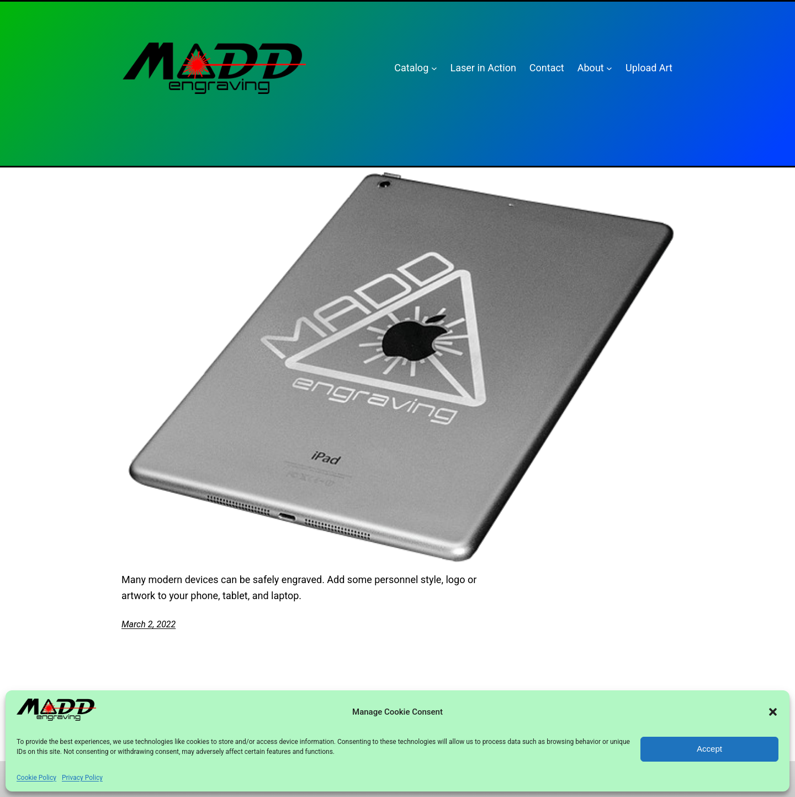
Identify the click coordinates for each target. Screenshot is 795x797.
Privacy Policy (82, 778)
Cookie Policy (36, 778)
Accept (709, 748)
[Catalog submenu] (434, 68)
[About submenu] (609, 68)
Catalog (411, 68)
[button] (772, 711)
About (590, 68)
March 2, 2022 (148, 624)
